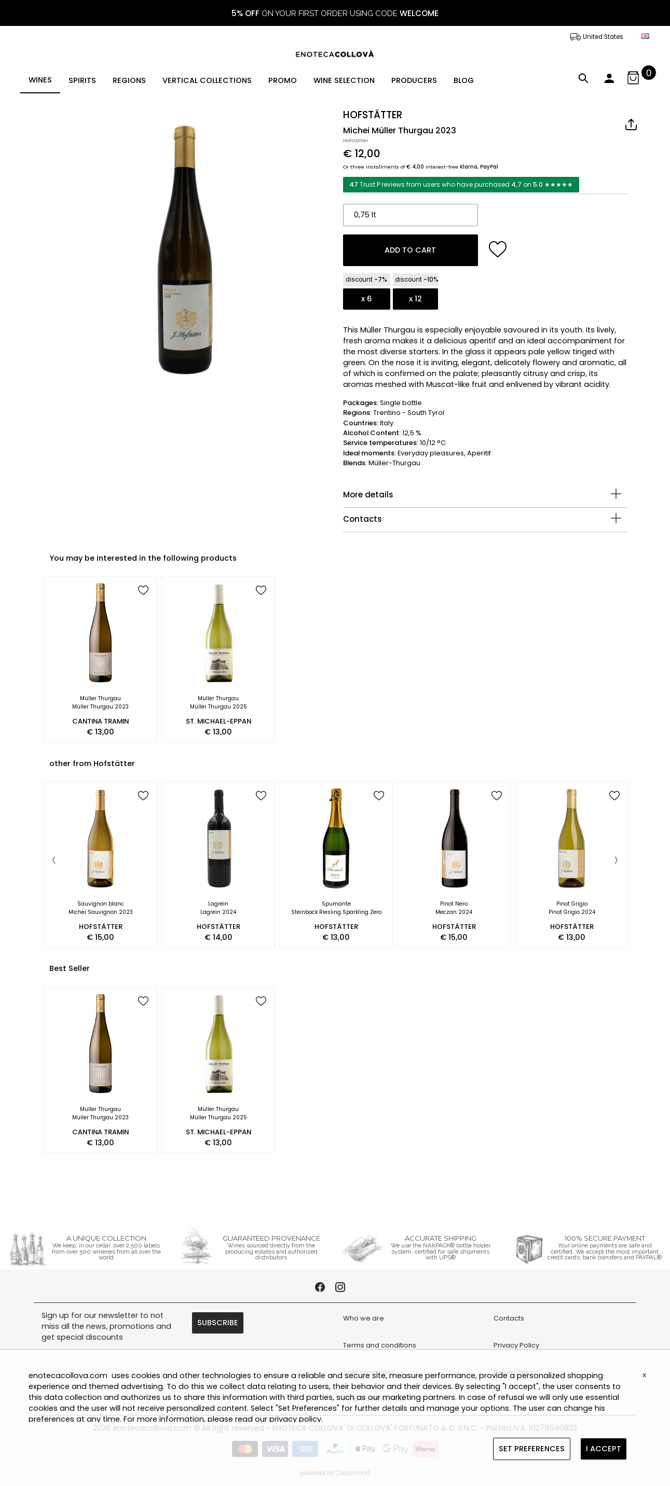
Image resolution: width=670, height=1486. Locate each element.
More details (368, 494)
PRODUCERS (414, 80)
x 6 (366, 299)
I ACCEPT (603, 1448)
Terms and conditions (379, 1345)
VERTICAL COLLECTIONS (207, 80)
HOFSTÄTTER (372, 115)
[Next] (616, 861)
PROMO (282, 80)
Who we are (363, 1318)
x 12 (415, 299)
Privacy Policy (516, 1345)
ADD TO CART (410, 250)
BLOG (464, 80)
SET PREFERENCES (532, 1448)
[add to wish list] (498, 249)
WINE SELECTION (344, 80)
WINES (40, 80)
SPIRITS (82, 80)
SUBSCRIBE (217, 1322)
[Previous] (54, 861)
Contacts (362, 518)
